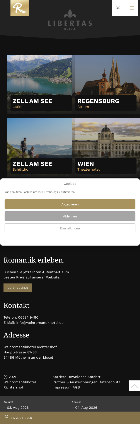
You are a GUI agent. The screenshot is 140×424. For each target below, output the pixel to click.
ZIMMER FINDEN (21, 417)
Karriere (59, 377)
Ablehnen (70, 216)
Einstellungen (70, 228)
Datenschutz (60, 238)
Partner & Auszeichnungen (75, 382)
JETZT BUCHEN (18, 287)
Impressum (62, 387)
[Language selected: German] (116, 8)
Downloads (76, 377)
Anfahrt (94, 377)
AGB (76, 387)
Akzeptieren (70, 204)
